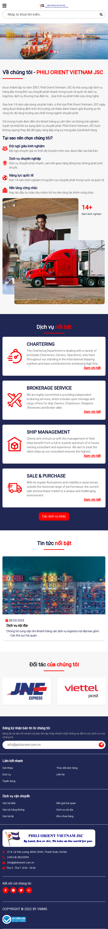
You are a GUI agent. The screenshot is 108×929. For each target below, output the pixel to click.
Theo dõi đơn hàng (67, 768)
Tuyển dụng (8, 781)
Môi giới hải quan (66, 803)
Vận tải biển (9, 803)
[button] (51, 51)
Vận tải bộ (8, 816)
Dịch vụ (6, 774)
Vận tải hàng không (13, 809)
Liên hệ (60, 774)
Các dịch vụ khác (54, 516)
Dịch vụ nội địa (64, 809)
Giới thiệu (7, 768)
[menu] (4, 6)
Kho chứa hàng (65, 816)
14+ (87, 207)
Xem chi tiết (92, 368)
